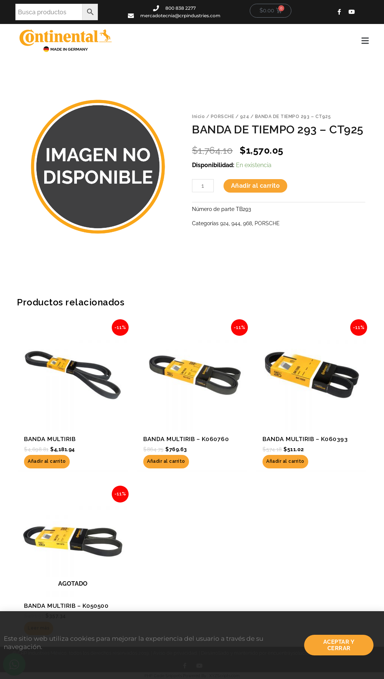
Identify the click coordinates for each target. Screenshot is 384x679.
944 (235, 223)
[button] (246, 41)
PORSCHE (222, 116)
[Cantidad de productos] (203, 186)
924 (244, 116)
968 (247, 223)
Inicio (198, 116)
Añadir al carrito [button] (47, 461)
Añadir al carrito (255, 185)
